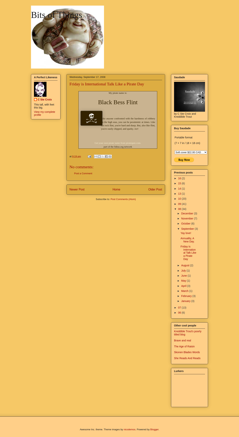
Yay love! (186, 233)
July (184, 270)
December (187, 213)
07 (180, 307)
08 (180, 208)
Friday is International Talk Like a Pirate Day (188, 253)
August (185, 265)
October (186, 223)
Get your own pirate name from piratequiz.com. (118, 143)
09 (180, 203)
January (186, 301)
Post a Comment (83, 173)
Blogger (154, 429)
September (188, 228)
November (187, 218)
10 (180, 198)
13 (180, 193)
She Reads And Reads (187, 358)
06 (180, 312)
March (185, 290)
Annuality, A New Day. (188, 240)
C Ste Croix (45, 99)
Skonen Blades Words (187, 352)
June (184, 275)
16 (180, 178)
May (184, 280)
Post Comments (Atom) (123, 199)
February (186, 296)
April (184, 285)
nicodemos (129, 429)
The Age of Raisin (184, 346)
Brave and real (182, 340)
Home (116, 189)
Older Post (155, 189)
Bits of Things (56, 15)
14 (180, 188)
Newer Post (77, 189)
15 (180, 183)
